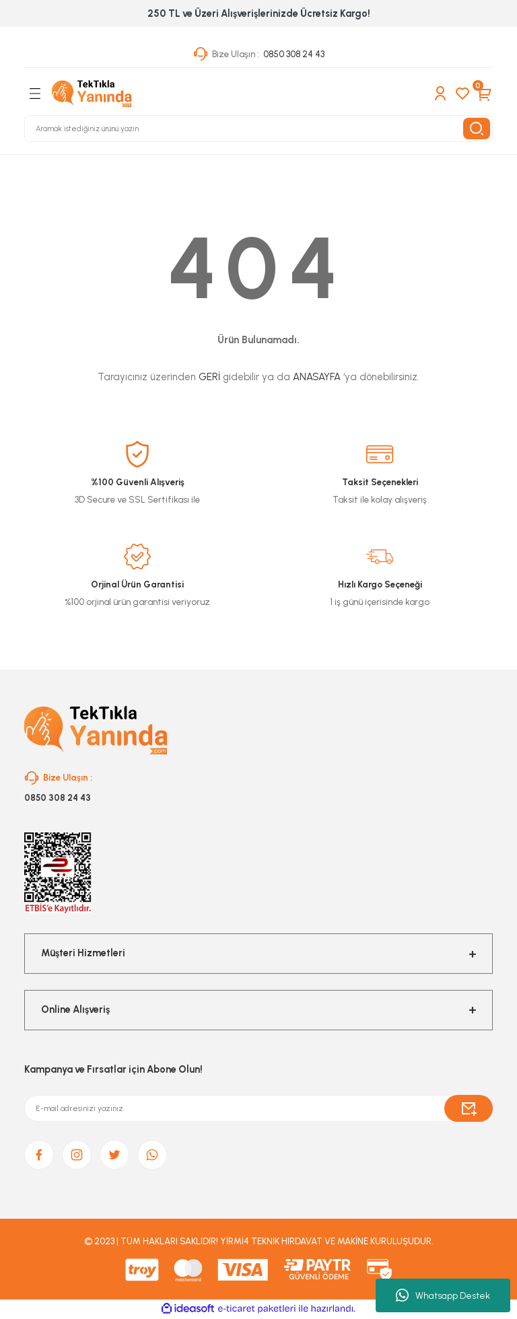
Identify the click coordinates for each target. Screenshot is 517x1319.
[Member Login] (440, 93)
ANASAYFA (317, 377)
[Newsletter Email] (258, 1109)
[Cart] (485, 93)
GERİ (209, 377)
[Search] (258, 128)
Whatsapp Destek (443, 1295)
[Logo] (91, 93)
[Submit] (468, 1109)
